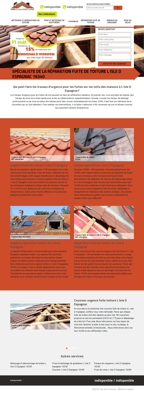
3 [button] (72, 348)
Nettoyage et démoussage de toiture (25, 21)
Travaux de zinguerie (111, 21)
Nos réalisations (47, 14)
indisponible (50, 6)
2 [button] (69, 348)
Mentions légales (126, 389)
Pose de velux (127, 21)
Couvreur (73, 21)
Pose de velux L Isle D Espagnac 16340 (112, 369)
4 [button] (74, 348)
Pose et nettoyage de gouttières (54, 21)
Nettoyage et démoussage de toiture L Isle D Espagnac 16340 (28, 365)
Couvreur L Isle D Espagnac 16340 (68, 369)
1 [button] (66, 348)
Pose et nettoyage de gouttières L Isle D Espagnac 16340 (71, 365)
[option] (72, 316)
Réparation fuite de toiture (90, 21)
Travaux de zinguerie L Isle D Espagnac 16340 (112, 365)
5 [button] (77, 348)
